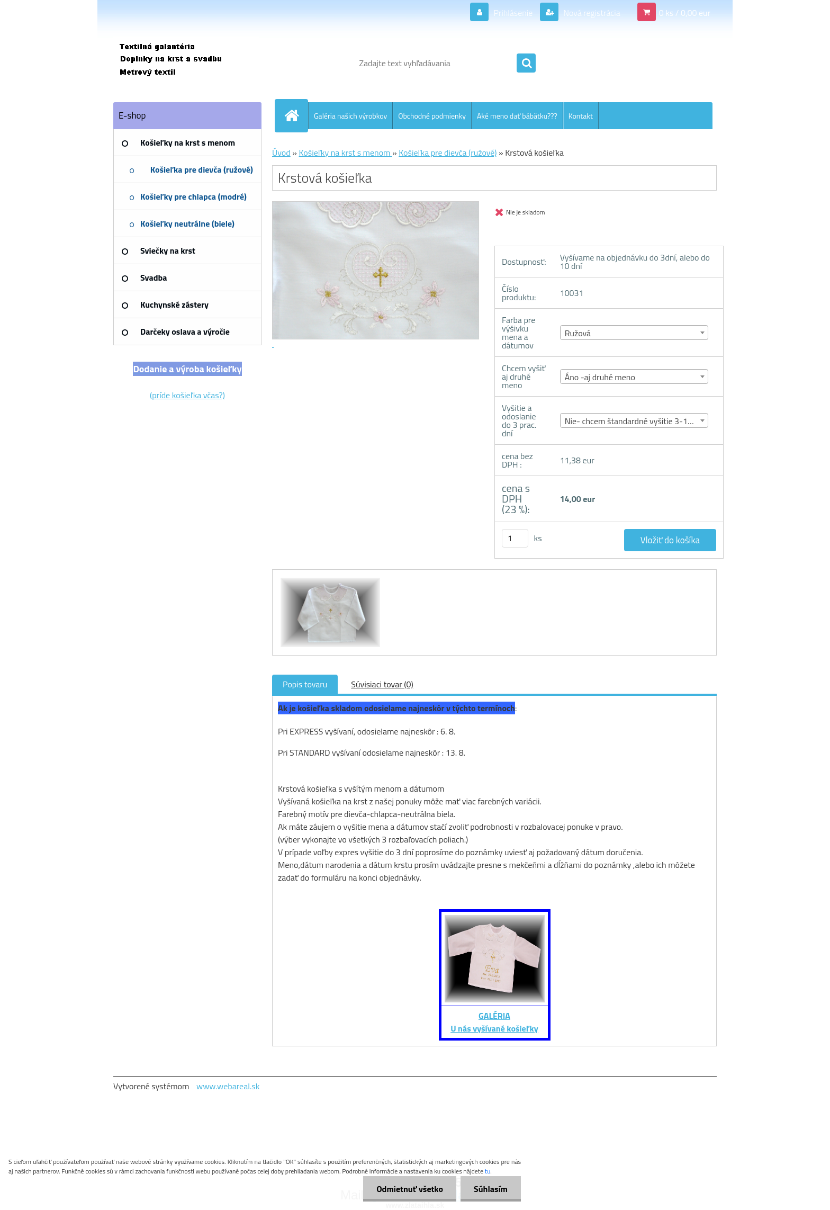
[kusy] (515, 538)
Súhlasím (491, 1188)
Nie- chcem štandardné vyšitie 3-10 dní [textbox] (635, 421)
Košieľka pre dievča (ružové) (448, 152)
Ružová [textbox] (578, 333)
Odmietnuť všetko (409, 1188)
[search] (526, 63)
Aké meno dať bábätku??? (517, 115)
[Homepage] (296, 115)
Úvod (281, 152)
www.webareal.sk (228, 1086)
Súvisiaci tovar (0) (382, 684)
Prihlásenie (513, 12)
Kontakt (581, 115)
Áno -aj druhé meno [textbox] (600, 377)
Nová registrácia (591, 12)
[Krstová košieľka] (329, 579)
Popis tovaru (305, 684)
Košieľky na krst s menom (345, 152)
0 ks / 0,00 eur (684, 12)
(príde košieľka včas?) (187, 395)
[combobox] (634, 332)
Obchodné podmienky (432, 115)
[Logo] (186, 63)
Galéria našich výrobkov (350, 115)
